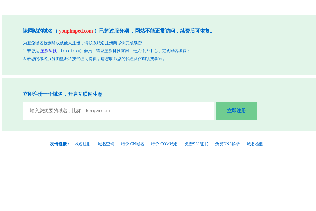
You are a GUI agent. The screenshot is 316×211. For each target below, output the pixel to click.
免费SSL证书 (196, 144)
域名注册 (82, 144)
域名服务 (47, 59)
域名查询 (106, 144)
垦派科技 (48, 51)
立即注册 (236, 110)
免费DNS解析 (227, 144)
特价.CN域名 (132, 144)
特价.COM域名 (164, 144)
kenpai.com (70, 51)
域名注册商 (107, 43)
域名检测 (255, 144)
